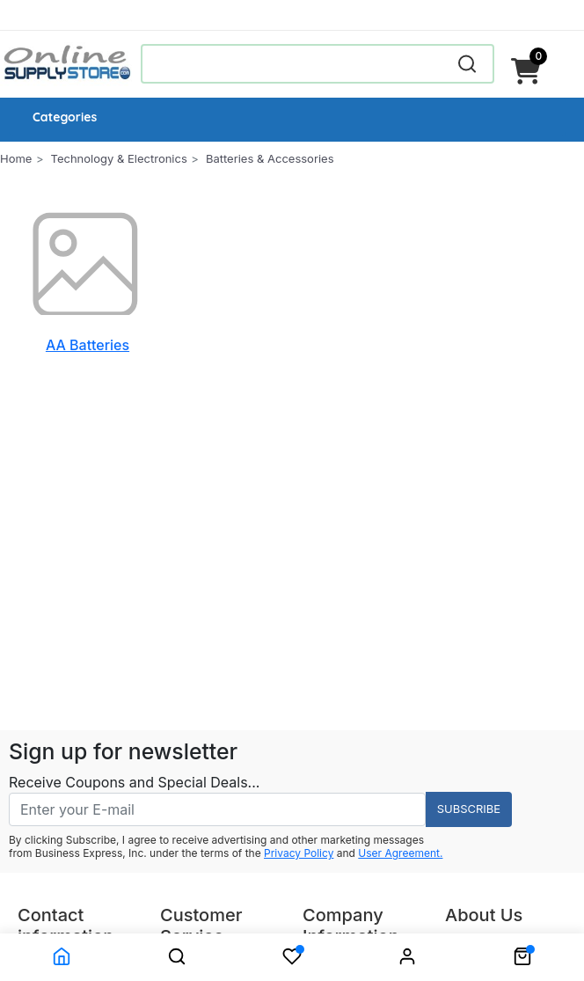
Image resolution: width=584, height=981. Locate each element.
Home (16, 158)
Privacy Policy (298, 853)
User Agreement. (400, 853)
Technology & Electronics (119, 158)
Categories (65, 117)
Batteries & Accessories (270, 158)
